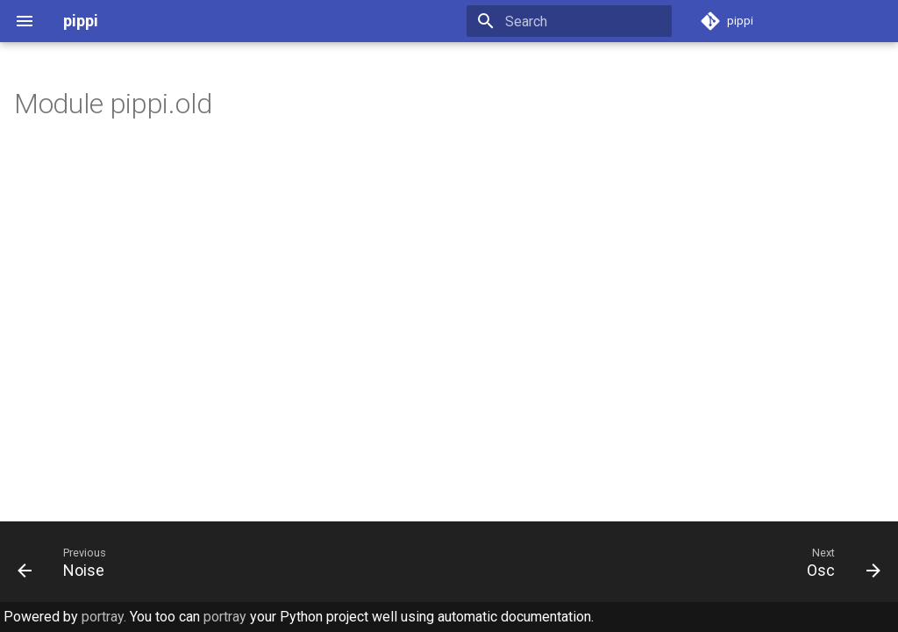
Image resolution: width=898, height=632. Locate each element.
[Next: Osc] (838, 562)
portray (224, 616)
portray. (104, 616)
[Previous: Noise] (66, 562)
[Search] (569, 21)
